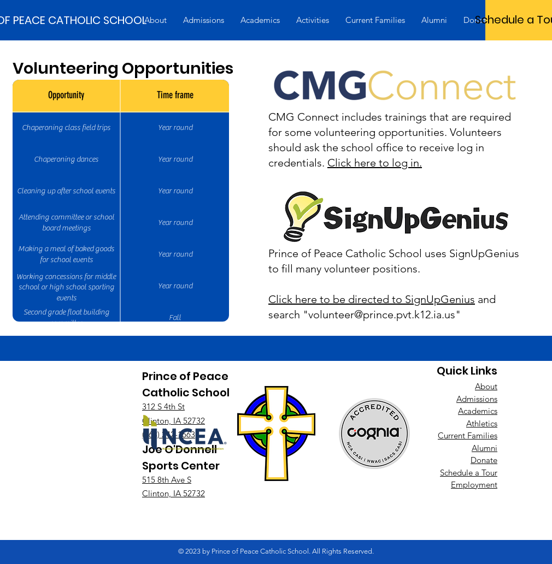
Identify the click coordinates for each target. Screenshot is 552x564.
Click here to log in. (374, 162)
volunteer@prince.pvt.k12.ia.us (381, 314)
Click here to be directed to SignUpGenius (371, 299)
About (486, 386)
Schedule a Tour (468, 472)
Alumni (484, 448)
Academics (477, 411)
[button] (155, 20)
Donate (484, 460)
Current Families (467, 435)
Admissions (476, 399)
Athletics (481, 423)
